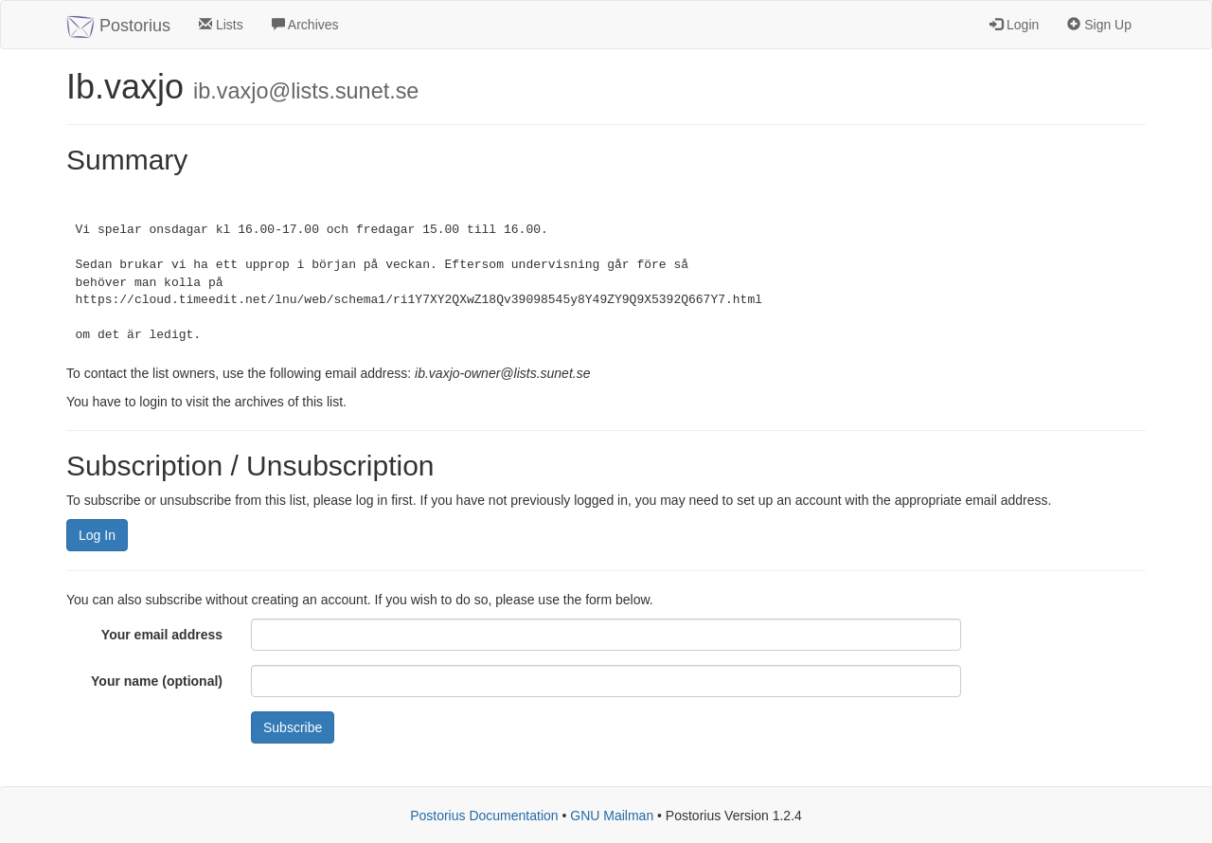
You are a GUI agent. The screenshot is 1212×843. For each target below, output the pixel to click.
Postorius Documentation (484, 815)
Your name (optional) (157, 681)
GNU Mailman (611, 815)
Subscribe (292, 727)
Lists (221, 24)
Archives (305, 24)
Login (1014, 24)
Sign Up (1099, 24)
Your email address (162, 634)
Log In (97, 535)
